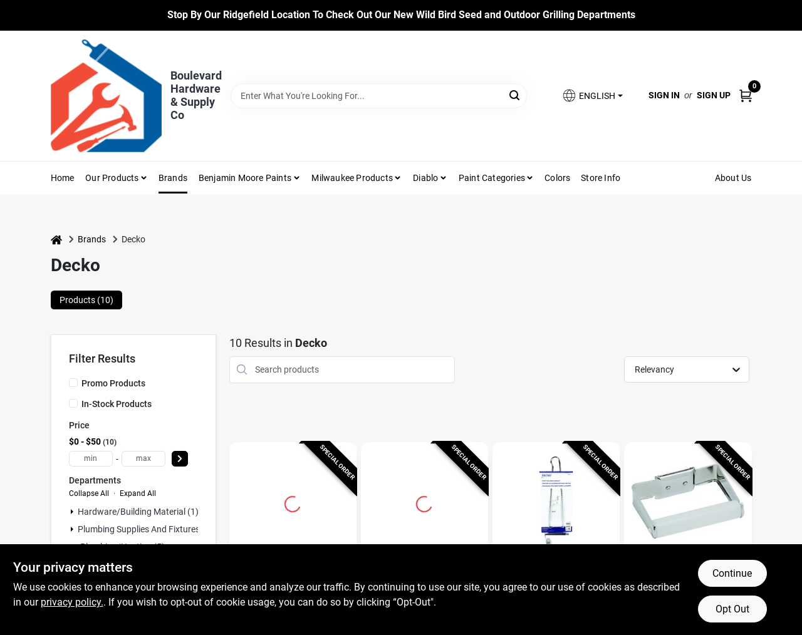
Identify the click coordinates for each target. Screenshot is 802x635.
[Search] (515, 95)
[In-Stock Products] (73, 403)
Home (63, 178)
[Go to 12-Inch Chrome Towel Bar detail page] (424, 502)
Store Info (600, 178)
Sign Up (714, 95)
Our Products (111, 178)
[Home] (56, 239)
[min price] (91, 459)
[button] (592, 95)
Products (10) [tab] (86, 300)
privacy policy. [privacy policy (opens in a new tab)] (72, 602)
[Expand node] (72, 511)
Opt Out (732, 609)
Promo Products (113, 383)
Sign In (664, 95)
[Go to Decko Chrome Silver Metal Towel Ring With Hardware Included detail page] (292, 502)
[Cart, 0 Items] (745, 95)
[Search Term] (379, 95)
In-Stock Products (116, 404)
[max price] (143, 459)
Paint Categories (492, 178)
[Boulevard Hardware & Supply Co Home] (106, 95)
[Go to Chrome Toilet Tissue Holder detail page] (688, 502)
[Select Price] (180, 459)
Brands (173, 178)
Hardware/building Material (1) (138, 512)
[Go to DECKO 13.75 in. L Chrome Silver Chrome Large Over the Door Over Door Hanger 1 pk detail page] (556, 502)
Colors (557, 178)
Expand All (138, 493)
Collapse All (89, 493)
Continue (732, 573)
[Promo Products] (73, 382)
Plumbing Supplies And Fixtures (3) (145, 529)
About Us (733, 178)
